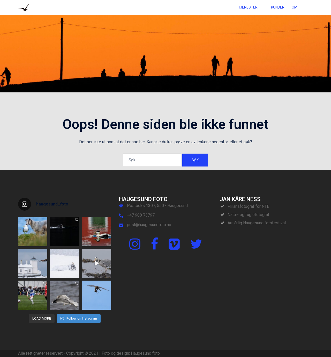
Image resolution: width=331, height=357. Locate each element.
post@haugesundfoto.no (149, 224)
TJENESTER (248, 7)
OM (294, 7)
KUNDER (277, 7)
